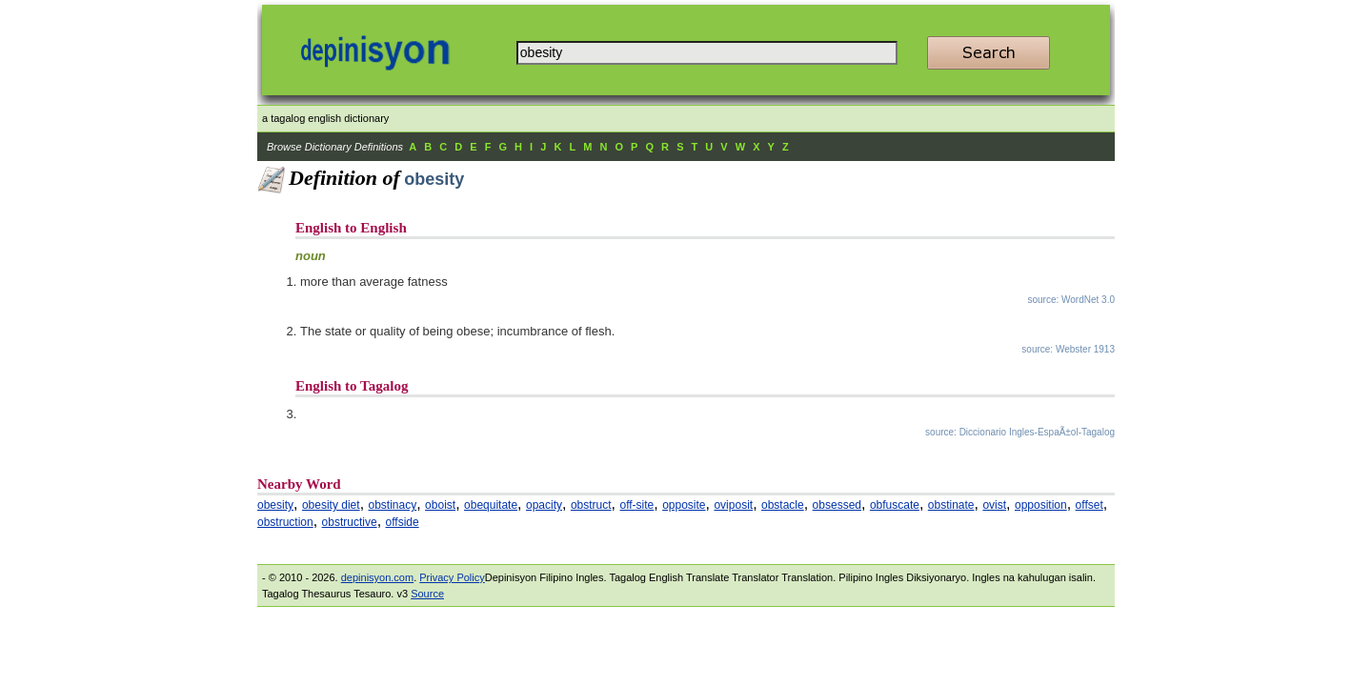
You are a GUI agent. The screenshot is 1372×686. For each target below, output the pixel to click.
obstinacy (393, 505)
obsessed (837, 505)
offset (1089, 505)
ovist (994, 505)
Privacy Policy (451, 577)
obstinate (951, 505)
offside (402, 522)
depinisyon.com (377, 577)
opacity (544, 505)
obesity (275, 505)
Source (427, 593)
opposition (1041, 505)
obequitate (490, 505)
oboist (440, 505)
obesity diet (331, 505)
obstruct (591, 505)
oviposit (733, 505)
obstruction (285, 522)
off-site (636, 505)
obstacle (782, 505)
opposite (683, 505)
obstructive (349, 522)
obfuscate (894, 505)
